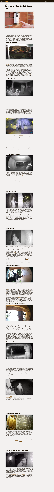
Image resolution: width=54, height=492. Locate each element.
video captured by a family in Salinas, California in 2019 (19, 474)
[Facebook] (45, 1)
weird (12, 104)
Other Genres (20, 1)
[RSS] (52, 1)
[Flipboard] (50, 1)
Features (37, 1)
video (7, 289)
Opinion (34, 1)
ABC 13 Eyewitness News (30, 207)
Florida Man (21, 135)
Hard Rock (16, 1)
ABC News (16, 73)
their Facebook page (8, 408)
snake (21, 441)
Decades (25, 1)
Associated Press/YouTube (30, 429)
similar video (16, 440)
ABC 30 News (21, 175)
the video (7, 64)
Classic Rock (11, 1)
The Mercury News (28, 74)
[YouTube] (46, 1)
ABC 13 (6, 216)
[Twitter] (49, 1)
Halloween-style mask (9, 397)
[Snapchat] (51, 1)
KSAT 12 (15, 252)
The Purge (11, 396)
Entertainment (29, 1)
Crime (5, 4)
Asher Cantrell (7, 10)
